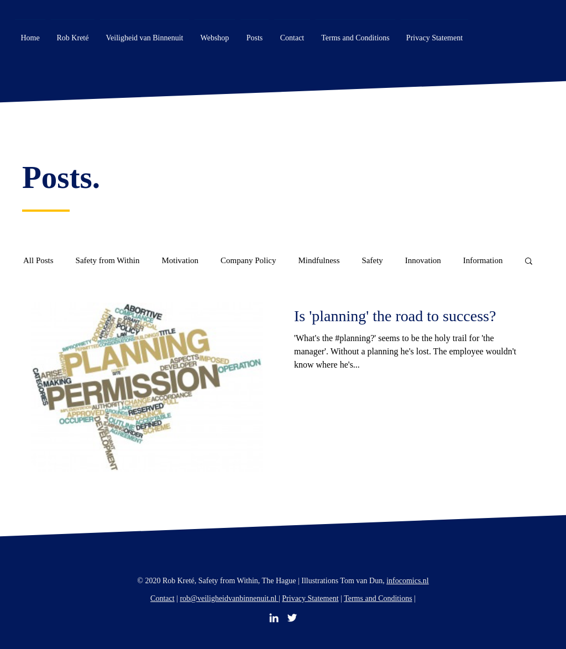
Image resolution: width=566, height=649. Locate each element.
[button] (528, 262)
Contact (162, 598)
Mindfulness (318, 260)
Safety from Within (108, 260)
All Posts (38, 260)
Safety (371, 260)
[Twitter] (292, 617)
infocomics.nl (407, 581)
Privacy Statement (310, 598)
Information (483, 260)
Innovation (423, 260)
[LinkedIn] (274, 617)
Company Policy (248, 260)
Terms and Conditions (378, 598)
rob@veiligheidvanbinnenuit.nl (229, 598)
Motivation (179, 260)
